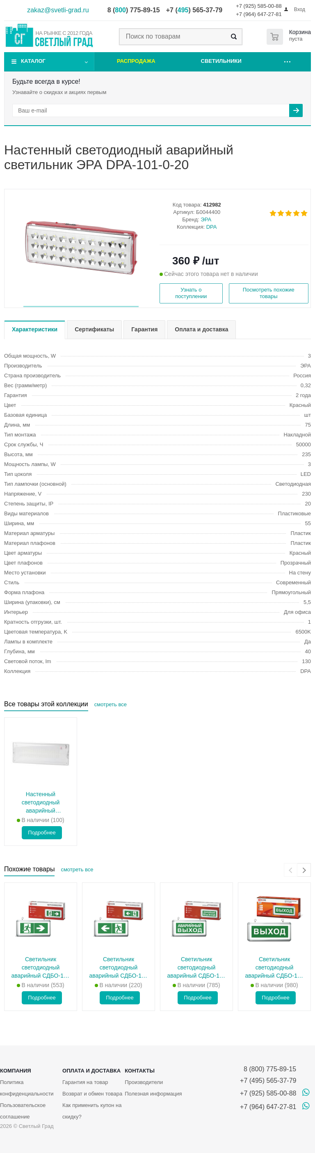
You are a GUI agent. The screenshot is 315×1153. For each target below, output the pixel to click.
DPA (211, 227)
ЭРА (206, 219)
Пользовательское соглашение (23, 1111)
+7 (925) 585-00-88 (259, 6)
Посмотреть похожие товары (268, 293)
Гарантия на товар (85, 1082)
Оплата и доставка (91, 1071)
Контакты (140, 1071)
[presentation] (290, 870)
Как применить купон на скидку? (91, 1111)
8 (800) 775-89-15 (268, 1069)
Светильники (221, 61)
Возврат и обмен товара (92, 1094)
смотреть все (110, 704)
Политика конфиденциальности (27, 1088)
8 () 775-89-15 (133, 10)
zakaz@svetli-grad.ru (58, 10)
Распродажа (136, 61)
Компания (15, 1071)
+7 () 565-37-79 (194, 10)
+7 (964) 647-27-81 (259, 14)
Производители (144, 1082)
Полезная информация (153, 1094)
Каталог (33, 61)
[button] (81, 306)
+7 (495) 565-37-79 (268, 1080)
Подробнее (41, 832)
